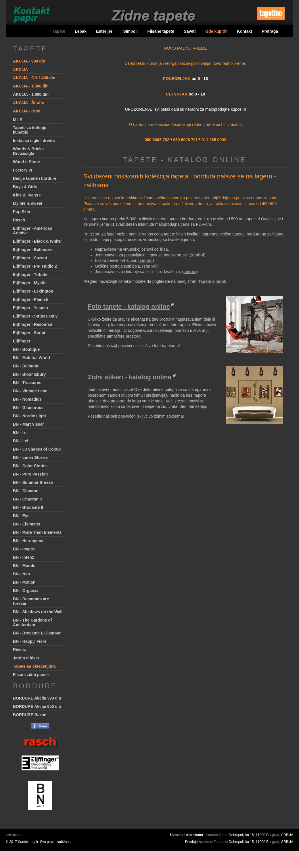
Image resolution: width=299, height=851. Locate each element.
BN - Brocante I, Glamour (37, 633)
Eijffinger (21, 341)
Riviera (19, 649)
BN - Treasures (27, 382)
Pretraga (270, 31)
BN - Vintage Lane (30, 391)
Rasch (19, 220)
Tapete (59, 31)
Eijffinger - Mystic (30, 283)
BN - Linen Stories (30, 457)
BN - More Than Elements (37, 532)
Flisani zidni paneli (31, 674)
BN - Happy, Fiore (29, 641)
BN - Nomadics (27, 399)
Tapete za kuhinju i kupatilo (31, 130)
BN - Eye (21, 515)
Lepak (80, 31)
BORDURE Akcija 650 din (37, 706)
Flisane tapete (160, 31)
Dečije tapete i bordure (34, 178)
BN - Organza (26, 590)
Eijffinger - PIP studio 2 (35, 266)
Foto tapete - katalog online (129, 306)
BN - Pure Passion (30, 474)
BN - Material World (31, 357)
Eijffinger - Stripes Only (35, 316)
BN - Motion (24, 582)
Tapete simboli (212, 281)
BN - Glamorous (28, 407)
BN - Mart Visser (28, 424)
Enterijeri (105, 31)
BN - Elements (26, 524)
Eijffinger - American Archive (32, 230)
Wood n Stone (26, 161)
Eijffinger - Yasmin (30, 307)
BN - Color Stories (30, 466)
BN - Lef (20, 441)
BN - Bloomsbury (29, 374)
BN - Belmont (26, 366)
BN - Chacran (26, 490)
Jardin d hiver (26, 658)
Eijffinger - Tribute (30, 274)
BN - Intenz (23, 557)
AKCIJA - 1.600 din (31, 94)
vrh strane (14, 835)
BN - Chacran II (27, 499)
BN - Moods (24, 565)
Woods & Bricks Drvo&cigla (28, 151)
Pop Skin (21, 211)
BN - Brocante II (28, 507)
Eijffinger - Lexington (33, 291)
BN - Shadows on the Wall (37, 611)
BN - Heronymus (29, 540)
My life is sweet (27, 203)
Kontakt (244, 31)
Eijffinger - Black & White (37, 241)
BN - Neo (21, 574)
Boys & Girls (25, 186)
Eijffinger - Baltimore (33, 249)
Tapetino (221, 842)
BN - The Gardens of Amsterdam (32, 622)
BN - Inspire (24, 549)
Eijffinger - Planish (30, 299)
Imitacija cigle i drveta (34, 140)
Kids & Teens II (27, 195)
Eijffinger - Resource (32, 324)
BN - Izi (19, 432)
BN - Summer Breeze (33, 482)
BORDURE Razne (29, 714)
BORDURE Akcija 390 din (37, 698)
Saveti (189, 31)
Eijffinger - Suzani (30, 258)
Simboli (130, 31)
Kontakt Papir (217, 835)
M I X (17, 119)
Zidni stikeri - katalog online (129, 377)
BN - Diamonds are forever (31, 601)
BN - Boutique (26, 349)
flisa (164, 249)
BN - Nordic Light (29, 416)
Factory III (22, 170)
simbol (197, 255)
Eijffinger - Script (29, 332)
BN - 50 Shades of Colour (37, 449)
